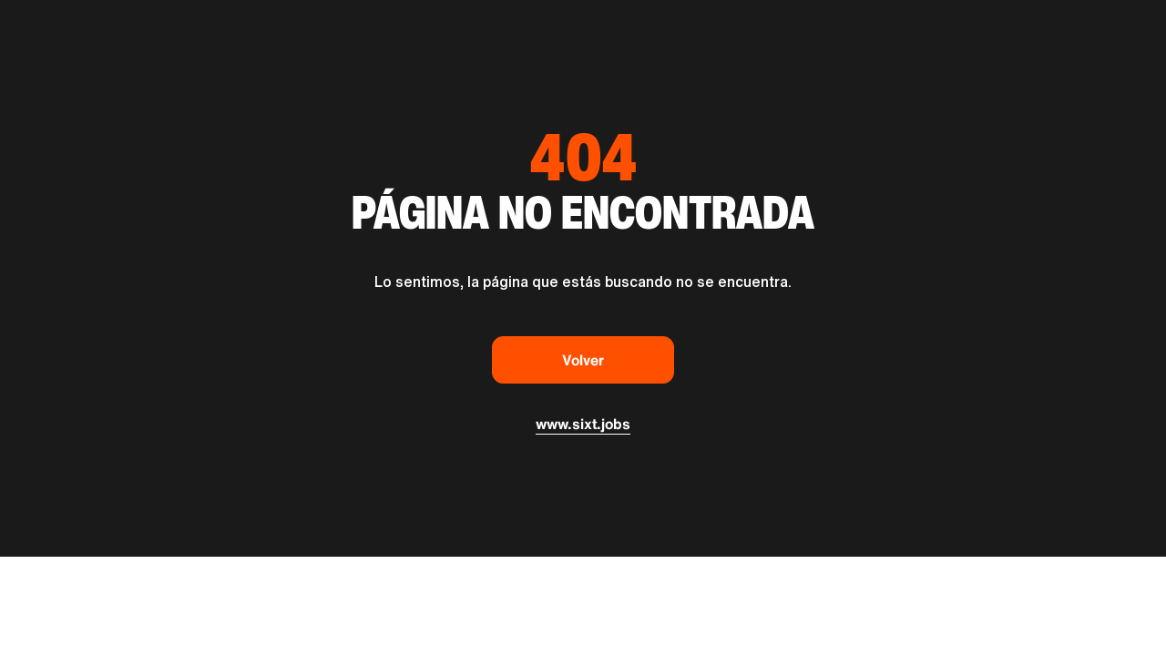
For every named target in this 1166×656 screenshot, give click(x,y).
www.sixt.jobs (583, 424)
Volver (583, 360)
